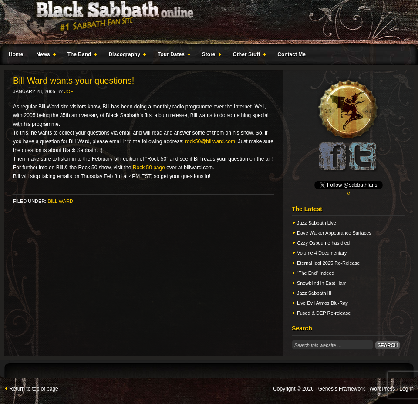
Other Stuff (248, 55)
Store (210, 55)
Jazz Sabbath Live (316, 223)
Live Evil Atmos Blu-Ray (322, 303)
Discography (125, 55)
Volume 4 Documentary (322, 253)
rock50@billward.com (210, 141)
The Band (80, 55)
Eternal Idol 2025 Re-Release (328, 263)
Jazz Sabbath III (314, 293)
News (44, 55)
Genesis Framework (341, 389)
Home (16, 54)
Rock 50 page (149, 168)
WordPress (382, 389)
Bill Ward (60, 201)
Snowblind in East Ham (322, 283)
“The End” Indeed (315, 273)
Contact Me (291, 54)
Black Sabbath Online (204, 22)
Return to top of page (33, 389)
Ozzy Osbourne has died (323, 243)
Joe (68, 91)
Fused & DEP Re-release (324, 313)
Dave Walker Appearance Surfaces (334, 233)
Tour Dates (172, 55)
